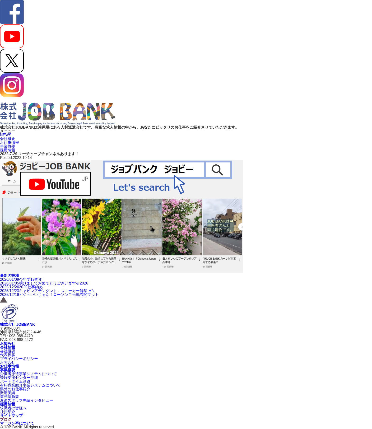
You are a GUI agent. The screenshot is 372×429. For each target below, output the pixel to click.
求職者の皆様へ (13, 408)
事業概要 (7, 146)
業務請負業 (9, 397)
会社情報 (7, 347)
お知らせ (7, 343)
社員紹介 (7, 412)
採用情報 (7, 150)
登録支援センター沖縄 (19, 378)
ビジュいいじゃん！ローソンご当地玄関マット (49, 295)
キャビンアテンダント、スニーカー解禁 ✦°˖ (47, 291)
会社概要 (7, 139)
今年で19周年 (21, 279)
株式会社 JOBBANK (17, 324)
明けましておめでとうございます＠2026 (44, 283)
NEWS (5, 135)
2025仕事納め (21, 287)
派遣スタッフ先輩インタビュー (26, 400)
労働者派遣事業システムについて (28, 374)
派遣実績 (7, 393)
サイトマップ (11, 416)
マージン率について (17, 423)
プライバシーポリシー (19, 359)
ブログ (5, 419)
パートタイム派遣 (15, 381)
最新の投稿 (9, 276)
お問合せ (7, 362)
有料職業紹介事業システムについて (30, 385)
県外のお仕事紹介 (15, 389)
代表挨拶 (7, 355)
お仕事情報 (9, 142)
